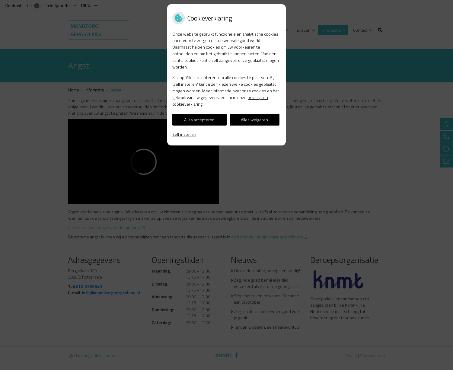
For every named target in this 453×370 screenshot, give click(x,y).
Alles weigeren (254, 119)
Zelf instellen (184, 134)
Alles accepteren (199, 119)
